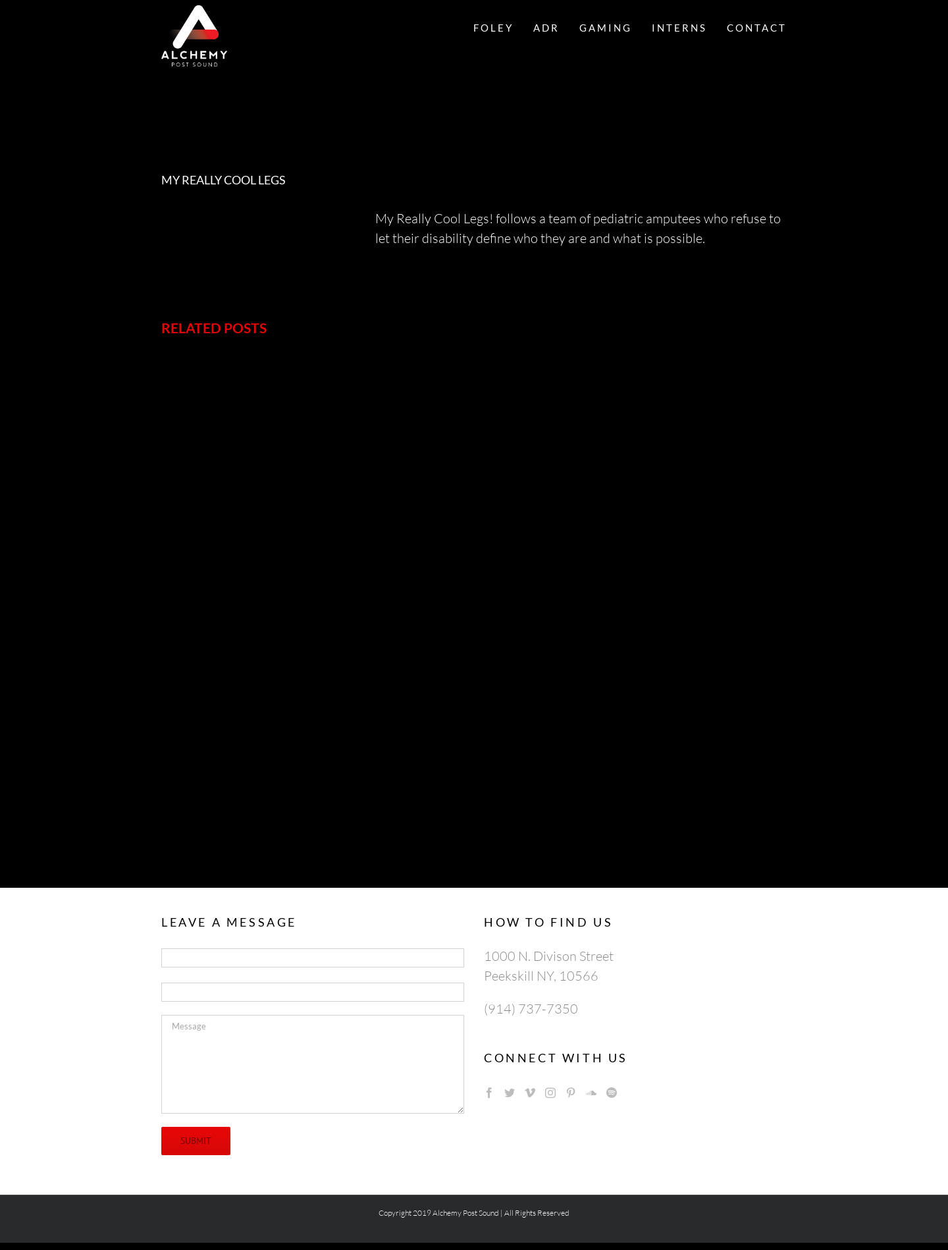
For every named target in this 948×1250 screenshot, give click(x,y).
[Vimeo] (530, 1092)
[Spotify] (611, 1092)
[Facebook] (489, 1092)
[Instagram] (550, 1092)
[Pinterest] (571, 1092)
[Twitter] (509, 1092)
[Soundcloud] (591, 1092)
